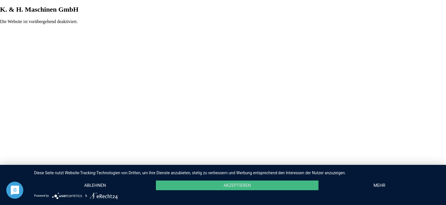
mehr (379, 185)
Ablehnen (95, 185)
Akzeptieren (237, 185)
